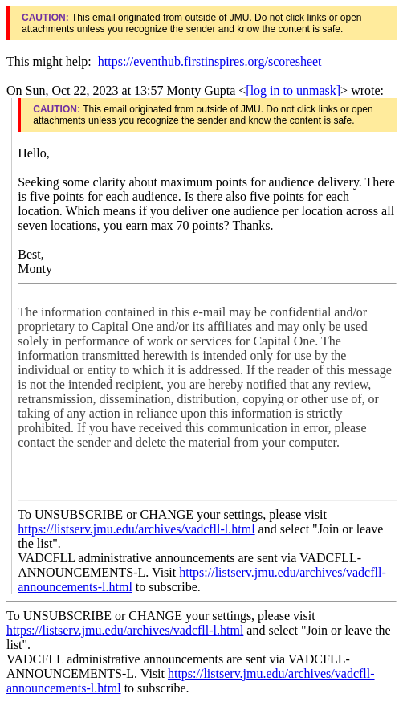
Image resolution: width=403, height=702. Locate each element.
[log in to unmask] (293, 90)
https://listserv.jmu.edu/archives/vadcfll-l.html (136, 529)
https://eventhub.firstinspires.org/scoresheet (210, 61)
